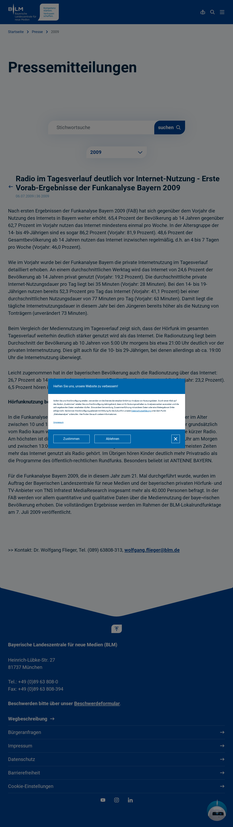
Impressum (58, 422)
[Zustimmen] (71, 439)
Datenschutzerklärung (141, 410)
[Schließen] (175, 439)
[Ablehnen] (112, 439)
